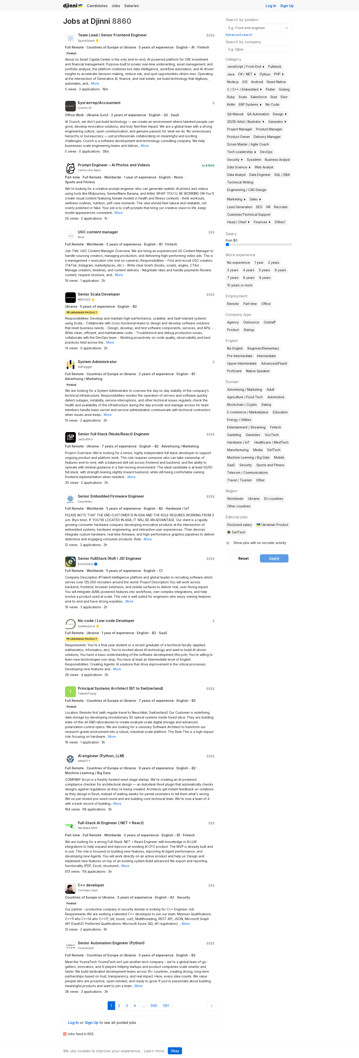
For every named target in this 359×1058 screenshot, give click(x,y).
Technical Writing (240, 182)
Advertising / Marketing (244, 389)
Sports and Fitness (270, 465)
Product (233, 330)
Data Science (239, 167)
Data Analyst (236, 175)
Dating (266, 405)
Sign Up (287, 5)
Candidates (97, 5)
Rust (274, 97)
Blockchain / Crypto (242, 405)
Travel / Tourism (239, 480)
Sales (255, 199)
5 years (264, 270)
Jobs (116, 5)
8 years (249, 278)
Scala (243, 97)
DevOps (266, 152)
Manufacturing (238, 450)
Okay (175, 1051)
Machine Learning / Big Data (248, 457)
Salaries (131, 5)
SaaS (231, 465)
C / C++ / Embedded (244, 89)
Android (257, 82)
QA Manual (235, 114)
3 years (232, 270)
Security (235, 160)
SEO (259, 207)
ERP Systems (250, 104)
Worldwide (235, 499)
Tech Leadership (241, 152)
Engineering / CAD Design (246, 190)
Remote (233, 304)
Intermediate (266, 356)
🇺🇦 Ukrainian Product (272, 525)
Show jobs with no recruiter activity (260, 543)
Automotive (275, 397)
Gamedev (277, 122)
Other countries (238, 506)
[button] (95, 83)
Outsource (251, 322)
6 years (280, 270)
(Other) (280, 222)
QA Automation (258, 114)
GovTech (272, 435)
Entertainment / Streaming (246, 427)
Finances (262, 222)
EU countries (273, 499)
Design (280, 114)
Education (280, 412)
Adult (270, 389)
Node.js (233, 82)
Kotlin (231, 104)
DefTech (273, 450)
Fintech (275, 427)
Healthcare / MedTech (271, 442)
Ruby (231, 97)
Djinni (73, 6)
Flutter (270, 89)
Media (258, 450)
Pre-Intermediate (240, 356)
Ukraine (254, 499)
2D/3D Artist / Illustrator (246, 122)
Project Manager (239, 129)
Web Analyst (264, 167)
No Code (272, 104)
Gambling (234, 435)
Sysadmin (254, 160)
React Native (276, 82)
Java (230, 74)
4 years (248, 270)
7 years (233, 278)
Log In (271, 5)
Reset (243, 558)
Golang (284, 89)
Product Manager (269, 129)
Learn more (154, 1051)
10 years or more (240, 285)
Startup (249, 330)
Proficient (234, 371)
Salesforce (258, 97)
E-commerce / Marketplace (247, 412)
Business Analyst (277, 160)
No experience (238, 262)
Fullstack (274, 66)
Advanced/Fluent (274, 363)
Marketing (236, 199)
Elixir (284, 97)
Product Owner (238, 137)
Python (265, 74)
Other (260, 480)
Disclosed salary (239, 525)
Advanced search (239, 35)
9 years (265, 278)
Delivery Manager (267, 137)
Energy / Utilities (239, 420)
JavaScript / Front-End (246, 66)
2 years (273, 262)
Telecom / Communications (247, 472)
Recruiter (281, 207)
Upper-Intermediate (242, 363)
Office (266, 304)
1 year (259, 262)
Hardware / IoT (238, 442)
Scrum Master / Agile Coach (248, 144)
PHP (279, 74)
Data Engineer (260, 175)
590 (154, 1005)
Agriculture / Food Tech (245, 397)
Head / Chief (238, 222)
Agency (233, 322)
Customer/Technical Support (248, 214)
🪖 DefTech (236, 532)
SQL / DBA (282, 175)
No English (235, 348)
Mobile (279, 457)
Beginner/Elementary (263, 348)
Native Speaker (258, 371)
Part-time (250, 304)
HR (268, 207)
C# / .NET (247, 74)
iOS (244, 82)
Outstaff (269, 322)
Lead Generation (239, 207)
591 (166, 1005)
